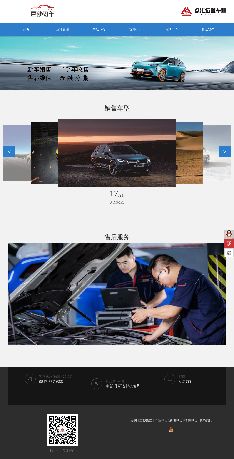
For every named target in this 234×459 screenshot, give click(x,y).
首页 (26, 29)
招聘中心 (171, 29)
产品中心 (98, 29)
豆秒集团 (62, 29)
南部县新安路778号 (122, 386)
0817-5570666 (51, 381)
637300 (185, 381)
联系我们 (208, 29)
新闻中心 (135, 29)
